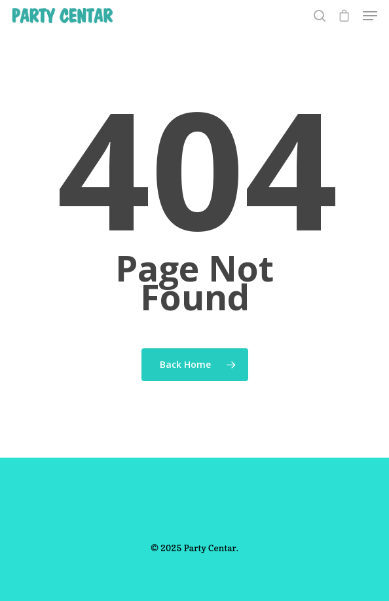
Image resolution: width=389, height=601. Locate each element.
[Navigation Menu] (370, 15)
